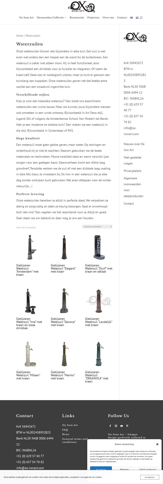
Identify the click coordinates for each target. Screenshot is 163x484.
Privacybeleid (132, 171)
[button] (157, 444)
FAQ (65, 429)
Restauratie (77, 17)
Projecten (93, 17)
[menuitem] (131, 17)
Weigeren (124, 469)
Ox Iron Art (26, 17)
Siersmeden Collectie (50, 17)
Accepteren (101, 469)
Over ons (108, 17)
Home (19, 35)
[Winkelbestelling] (97, 226)
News (65, 434)
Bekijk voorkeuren (148, 469)
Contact (122, 17)
